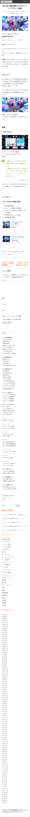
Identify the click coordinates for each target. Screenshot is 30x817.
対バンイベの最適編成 (8, 400)
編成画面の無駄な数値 (8, 481)
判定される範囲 (7, 377)
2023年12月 (5, 670)
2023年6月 (4, 682)
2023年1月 (4, 691)
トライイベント (7, 562)
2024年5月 (4, 660)
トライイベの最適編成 (8, 398)
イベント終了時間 (7, 414)
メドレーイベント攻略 (8, 463)
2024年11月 (5, 648)
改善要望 (5, 593)
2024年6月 (4, 658)
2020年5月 (4, 755)
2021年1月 (4, 739)
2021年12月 (5, 717)
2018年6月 (4, 801)
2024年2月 (4, 666)
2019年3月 (4, 783)
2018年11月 (5, 791)
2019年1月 (4, 787)
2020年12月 (5, 741)
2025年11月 (5, 624)
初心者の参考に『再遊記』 (9, 353)
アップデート (6, 542)
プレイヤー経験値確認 (8, 471)
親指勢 (4, 603)
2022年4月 (4, 709)
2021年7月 (4, 727)
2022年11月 (5, 695)
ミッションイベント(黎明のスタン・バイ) (12, 522)
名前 (4, 298)
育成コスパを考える (8, 349)
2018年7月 (4, 798)
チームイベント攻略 (8, 457)
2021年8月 (4, 725)
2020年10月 (5, 745)
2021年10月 (5, 721)
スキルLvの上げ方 (7, 351)
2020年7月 (4, 751)
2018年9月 (4, 795)
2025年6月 (4, 634)
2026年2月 (4, 618)
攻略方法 (5, 595)
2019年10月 (5, 769)
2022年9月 (4, 699)
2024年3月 (4, 664)
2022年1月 (4, 715)
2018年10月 (5, 793)
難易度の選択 (6, 343)
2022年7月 (4, 703)
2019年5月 (4, 779)
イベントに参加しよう (8, 347)
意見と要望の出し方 (8, 479)
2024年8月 (4, 654)
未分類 (4, 600)
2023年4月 (4, 686)
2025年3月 (4, 640)
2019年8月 (4, 773)
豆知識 (4, 605)
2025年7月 (4, 632)
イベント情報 (20, 251)
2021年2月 (4, 737)
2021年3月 (4, 735)
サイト (4, 310)
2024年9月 (4, 652)
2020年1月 (4, 763)
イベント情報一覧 (7, 408)
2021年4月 (4, 733)
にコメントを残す (18, 40)
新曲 (10, 254)
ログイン (21, 811)
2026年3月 (4, 616)
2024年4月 (4, 662)
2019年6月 (4, 777)
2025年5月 (4, 636)
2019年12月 (5, 765)
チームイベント (7, 554)
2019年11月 (5, 767)
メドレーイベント (7, 577)
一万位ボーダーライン (8, 412)
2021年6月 (4, 729)
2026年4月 (4, 614)
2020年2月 (4, 761)
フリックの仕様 (7, 379)
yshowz (4, 40)
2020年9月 (4, 747)
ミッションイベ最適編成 (9, 394)
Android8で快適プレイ (8, 389)
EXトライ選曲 (6, 436)
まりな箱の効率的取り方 (9, 441)
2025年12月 (5, 622)
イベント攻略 (6, 547)
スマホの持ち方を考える (9, 365)
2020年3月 (4, 759)
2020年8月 (4, 749)
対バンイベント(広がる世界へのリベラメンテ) (13, 530)
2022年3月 (4, 711)
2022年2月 (4, 713)
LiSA (4, 499)
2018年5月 (4, 802)
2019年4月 (4, 781)
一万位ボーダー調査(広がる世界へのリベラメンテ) (14, 526)
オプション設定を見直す (9, 383)
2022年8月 (4, 701)
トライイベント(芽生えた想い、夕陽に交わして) (14, 514)
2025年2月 (4, 642)
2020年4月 (4, 757)
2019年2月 (4, 785)
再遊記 (4, 580)
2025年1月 (4, 644)
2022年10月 (5, 697)
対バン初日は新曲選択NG (9, 443)
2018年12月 (5, 789)
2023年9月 (4, 676)
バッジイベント (7, 570)
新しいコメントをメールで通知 (12, 316)
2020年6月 (4, 753)
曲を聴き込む (6, 375)
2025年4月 (4, 638)
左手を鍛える (6, 363)
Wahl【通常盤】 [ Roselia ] (17, 222)
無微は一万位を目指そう (9, 410)
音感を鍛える (6, 371)
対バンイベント (7, 585)
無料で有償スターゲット (9, 486)
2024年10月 (5, 650)
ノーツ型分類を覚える (8, 381)
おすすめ (5, 549)
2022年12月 (5, 693)
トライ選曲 (5, 565)
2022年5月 (4, 707)
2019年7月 (4, 775)
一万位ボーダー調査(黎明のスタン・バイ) (12, 518)
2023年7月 (4, 680)
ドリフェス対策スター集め (9, 488)
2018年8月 (4, 796)
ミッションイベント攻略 (9, 451)
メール (4, 304)
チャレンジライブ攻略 (8, 426)
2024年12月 (5, 646)
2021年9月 (4, 723)
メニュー (28, 1)
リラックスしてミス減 (8, 386)
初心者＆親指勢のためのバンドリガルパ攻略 (15, 7)
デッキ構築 (5, 560)
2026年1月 (4, 620)
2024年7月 (4, 656)
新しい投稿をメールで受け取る (12, 319)
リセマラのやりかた (8, 339)
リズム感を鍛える (7, 373)
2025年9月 (4, 628)
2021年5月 (4, 731)
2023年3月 (4, 688)
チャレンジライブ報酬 (8, 428)
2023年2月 (4, 689)
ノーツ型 (5, 567)
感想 (3, 590)
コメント (4, 280)
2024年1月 (4, 668)
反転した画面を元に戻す (9, 473)
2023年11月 (5, 672)
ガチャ (4, 552)
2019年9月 (4, 771)
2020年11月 (5, 743)
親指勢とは (6, 359)
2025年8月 (4, 630)
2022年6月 (4, 705)
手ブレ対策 (6, 361)
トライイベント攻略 (8, 434)
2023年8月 (4, 678)
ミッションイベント (8, 575)
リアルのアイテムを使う (9, 385)
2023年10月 (5, 674)
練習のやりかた (7, 341)
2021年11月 (5, 719)
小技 (3, 588)
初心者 (4, 582)
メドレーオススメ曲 (8, 465)
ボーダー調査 (6, 572)
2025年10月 (5, 626)
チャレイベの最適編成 (8, 396)
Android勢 (6, 539)
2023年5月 (4, 684)
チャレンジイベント (8, 557)
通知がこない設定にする (9, 345)
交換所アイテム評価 (8, 420)
